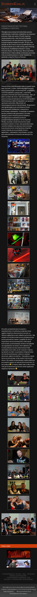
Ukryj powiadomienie (24, 591)
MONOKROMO (28, 579)
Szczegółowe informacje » (18, 593)
